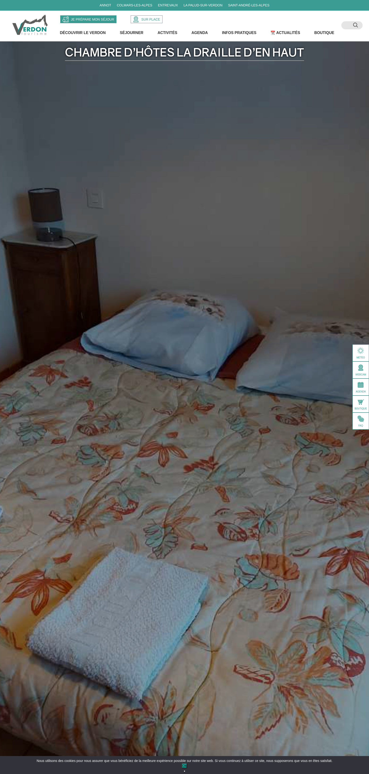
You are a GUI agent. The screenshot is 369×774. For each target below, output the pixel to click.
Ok (184, 766)
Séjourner (132, 34)
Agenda (200, 34)
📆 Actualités (285, 34)
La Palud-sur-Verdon (203, 5)
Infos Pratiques (239, 34)
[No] (184, 771)
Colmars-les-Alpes (134, 5)
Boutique (325, 34)
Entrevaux (168, 5)
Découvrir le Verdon (83, 34)
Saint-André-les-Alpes (248, 5)
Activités (168, 34)
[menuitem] (347, 26)
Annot (105, 5)
